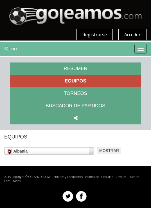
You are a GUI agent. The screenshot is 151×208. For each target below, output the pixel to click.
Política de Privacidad (99, 177)
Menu (10, 49)
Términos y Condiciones (67, 177)
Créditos (121, 177)
